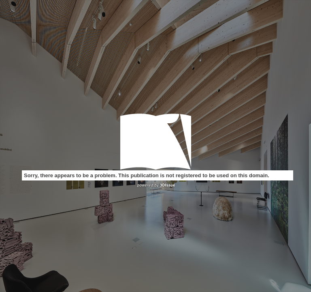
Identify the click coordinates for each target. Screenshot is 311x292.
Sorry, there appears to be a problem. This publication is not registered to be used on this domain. (146, 175)
